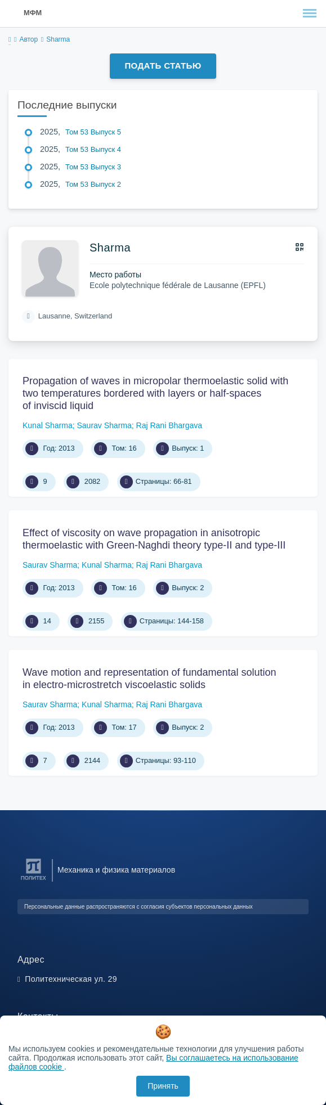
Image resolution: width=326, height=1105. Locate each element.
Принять (163, 1085)
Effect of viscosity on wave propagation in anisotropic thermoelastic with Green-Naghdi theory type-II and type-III (154, 539)
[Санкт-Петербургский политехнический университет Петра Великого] (33, 880)
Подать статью (162, 65)
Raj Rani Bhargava (169, 425)
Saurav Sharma (104, 425)
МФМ (33, 12)
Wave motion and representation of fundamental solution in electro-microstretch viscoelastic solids (149, 678)
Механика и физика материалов (116, 869)
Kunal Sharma (48, 425)
